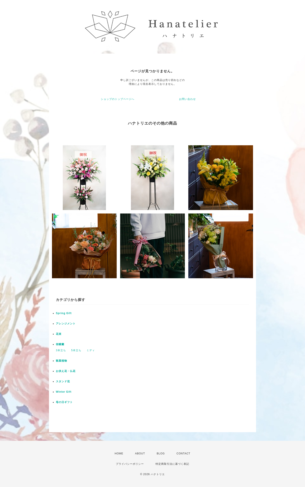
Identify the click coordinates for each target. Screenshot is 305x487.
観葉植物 (61, 360)
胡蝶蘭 (60, 344)
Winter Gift (63, 391)
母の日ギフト (64, 402)
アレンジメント (65, 323)
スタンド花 (63, 381)
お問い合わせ (187, 99)
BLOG (161, 453)
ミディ (90, 350)
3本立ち (61, 350)
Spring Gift (64, 313)
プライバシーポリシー (130, 463)
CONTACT (183, 453)
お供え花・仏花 (65, 371)
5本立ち (76, 350)
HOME (119, 453)
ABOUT (140, 453)
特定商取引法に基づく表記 (172, 463)
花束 (58, 333)
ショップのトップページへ (117, 99)
